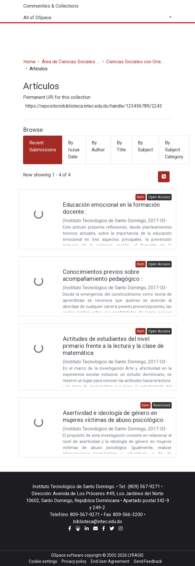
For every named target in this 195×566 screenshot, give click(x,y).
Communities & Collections (51, 6)
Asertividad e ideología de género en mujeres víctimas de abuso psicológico (113, 416)
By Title (121, 146)
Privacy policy (74, 561)
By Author (98, 146)
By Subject (145, 146)
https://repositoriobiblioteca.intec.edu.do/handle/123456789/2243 (93, 106)
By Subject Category (174, 150)
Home (29, 61)
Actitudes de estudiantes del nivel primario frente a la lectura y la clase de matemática (113, 345)
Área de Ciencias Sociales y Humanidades (71, 61)
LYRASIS (136, 555)
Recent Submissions (42, 146)
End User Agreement (110, 561)
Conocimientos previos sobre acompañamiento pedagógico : (102, 275)
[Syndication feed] (164, 176)
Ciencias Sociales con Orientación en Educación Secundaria (135, 61)
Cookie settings (43, 561)
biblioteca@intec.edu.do (97, 521)
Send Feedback (148, 561)
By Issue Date (74, 150)
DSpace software (67, 555)
